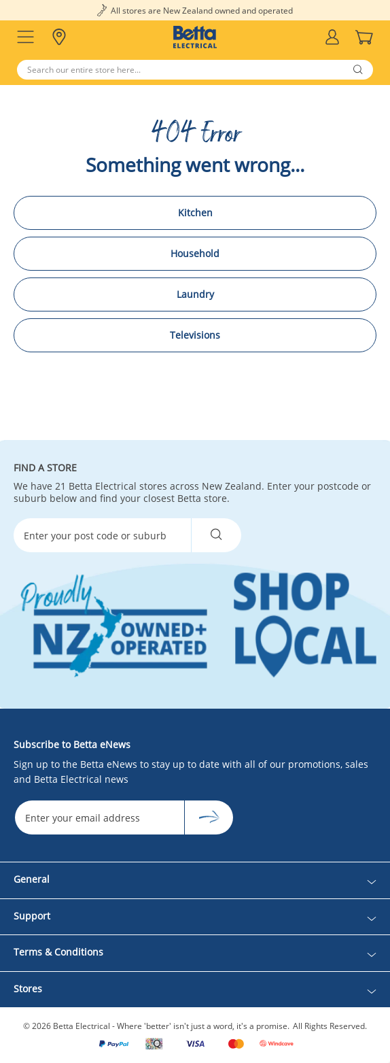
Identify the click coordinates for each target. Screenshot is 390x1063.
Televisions (195, 334)
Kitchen (195, 212)
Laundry (195, 294)
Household (195, 253)
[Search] (195, 70)
